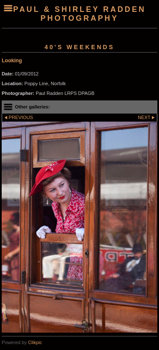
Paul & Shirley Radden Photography (79, 13)
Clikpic (35, 342)
